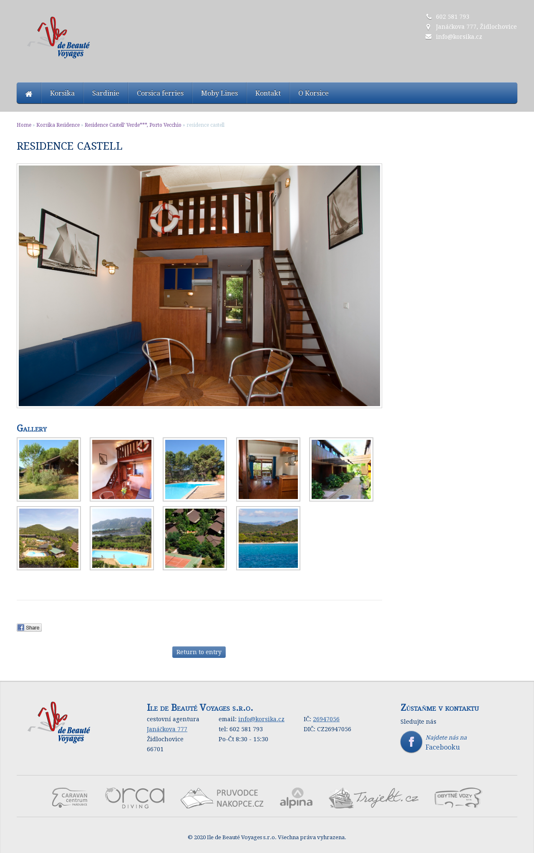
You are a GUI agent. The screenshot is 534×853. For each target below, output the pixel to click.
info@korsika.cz (459, 36)
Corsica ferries (160, 93)
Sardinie (105, 93)
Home (24, 125)
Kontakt (268, 93)
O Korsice (313, 93)
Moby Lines (219, 93)
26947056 (326, 719)
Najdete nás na (458, 743)
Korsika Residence (58, 125)
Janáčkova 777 (167, 729)
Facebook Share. (32, 627)
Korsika (62, 93)
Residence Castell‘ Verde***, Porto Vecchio (133, 125)
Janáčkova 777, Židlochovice (476, 26)
